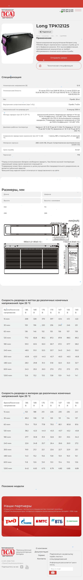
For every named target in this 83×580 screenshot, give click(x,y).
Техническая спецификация (60, 66)
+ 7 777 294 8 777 (66, 11)
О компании (41, 548)
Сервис (41, 555)
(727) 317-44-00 (67, 10)
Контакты (41, 559)
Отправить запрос (58, 58)
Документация (41, 552)
